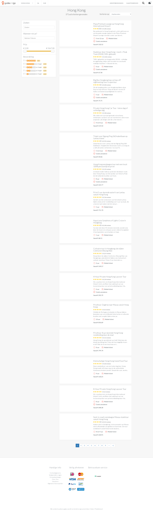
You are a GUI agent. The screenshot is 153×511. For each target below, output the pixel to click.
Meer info (124, 43)
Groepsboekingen (116, 3)
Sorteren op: (105, 14)
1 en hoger (35, 74)
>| (113, 445)
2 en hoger (35, 71)
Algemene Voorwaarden (55, 483)
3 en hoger (35, 67)
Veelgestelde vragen (55, 475)
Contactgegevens (55, 473)
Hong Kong (76, 10)
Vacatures (55, 481)
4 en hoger (35, 64)
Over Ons (55, 479)
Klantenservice (132, 3)
